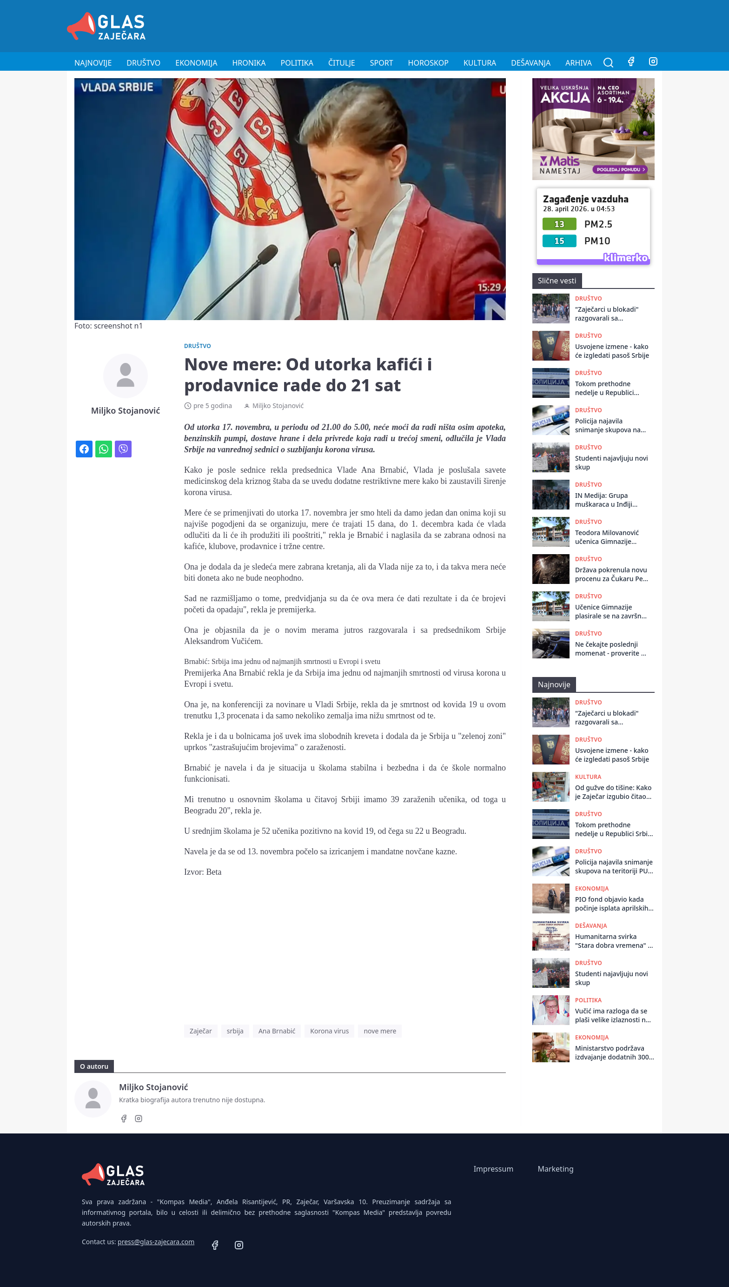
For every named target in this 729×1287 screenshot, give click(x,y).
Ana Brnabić (276, 1030)
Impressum (494, 1169)
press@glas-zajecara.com (156, 1241)
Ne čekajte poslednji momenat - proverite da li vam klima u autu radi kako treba (612, 649)
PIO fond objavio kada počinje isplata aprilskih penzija (612, 904)
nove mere (380, 1030)
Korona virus (329, 1030)
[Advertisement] (493, 25)
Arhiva (578, 63)
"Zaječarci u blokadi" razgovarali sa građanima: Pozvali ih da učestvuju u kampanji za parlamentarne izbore (609, 314)
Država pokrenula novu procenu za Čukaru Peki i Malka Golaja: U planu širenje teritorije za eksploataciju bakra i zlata (611, 574)
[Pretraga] (608, 63)
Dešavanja (530, 63)
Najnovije (93, 63)
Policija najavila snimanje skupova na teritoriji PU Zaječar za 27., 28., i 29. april (609, 425)
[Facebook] (631, 63)
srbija (235, 1030)
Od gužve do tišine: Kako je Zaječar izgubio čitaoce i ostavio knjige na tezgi (614, 792)
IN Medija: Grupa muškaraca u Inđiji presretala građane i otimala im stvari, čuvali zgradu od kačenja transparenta (612, 500)
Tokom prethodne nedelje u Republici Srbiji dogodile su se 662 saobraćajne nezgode (606, 388)
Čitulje (341, 63)
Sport (381, 63)
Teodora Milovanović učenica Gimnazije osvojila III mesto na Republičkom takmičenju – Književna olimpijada (610, 537)
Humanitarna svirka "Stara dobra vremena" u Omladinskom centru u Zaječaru (613, 941)
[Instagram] (653, 63)
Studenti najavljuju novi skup (611, 462)
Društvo (143, 63)
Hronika (248, 63)
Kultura (480, 63)
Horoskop (428, 63)
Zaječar (201, 1030)
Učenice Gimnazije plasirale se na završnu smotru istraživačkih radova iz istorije (610, 612)
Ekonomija (196, 63)
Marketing (555, 1169)
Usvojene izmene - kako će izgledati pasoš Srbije (612, 351)
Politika (297, 63)
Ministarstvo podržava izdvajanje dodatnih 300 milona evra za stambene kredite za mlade (614, 1053)
